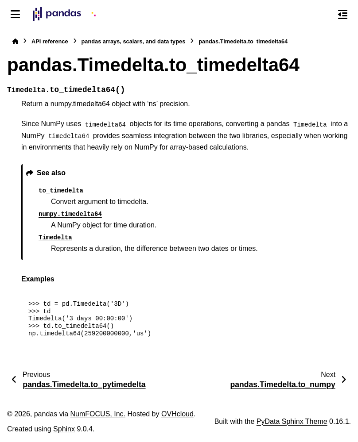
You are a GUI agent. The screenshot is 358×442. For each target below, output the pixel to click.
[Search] (323, 14)
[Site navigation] (15, 14)
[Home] (15, 41)
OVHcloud (177, 414)
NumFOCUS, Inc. (97, 414)
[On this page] (343, 14)
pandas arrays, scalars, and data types (134, 41)
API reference (49, 41)
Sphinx (64, 429)
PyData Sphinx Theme (292, 421)
